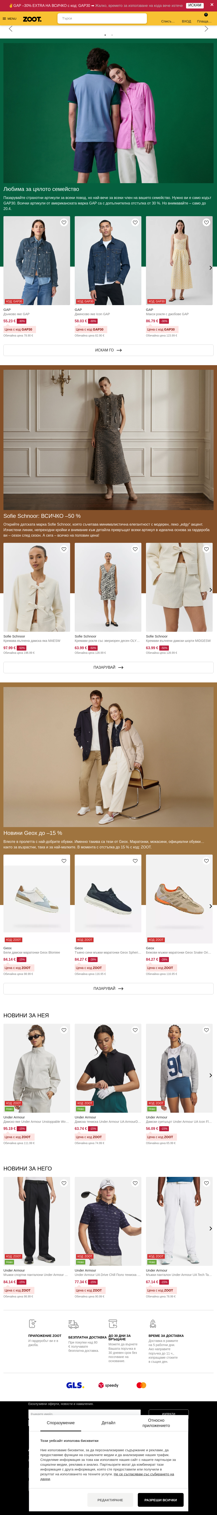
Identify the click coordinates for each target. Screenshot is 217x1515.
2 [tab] (112, 35)
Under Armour (14, 1117)
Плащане (204, 18)
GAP (7, 310)
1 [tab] (105, 35)
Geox (7, 948)
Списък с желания (169, 18)
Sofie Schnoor (14, 636)
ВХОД (186, 18)
